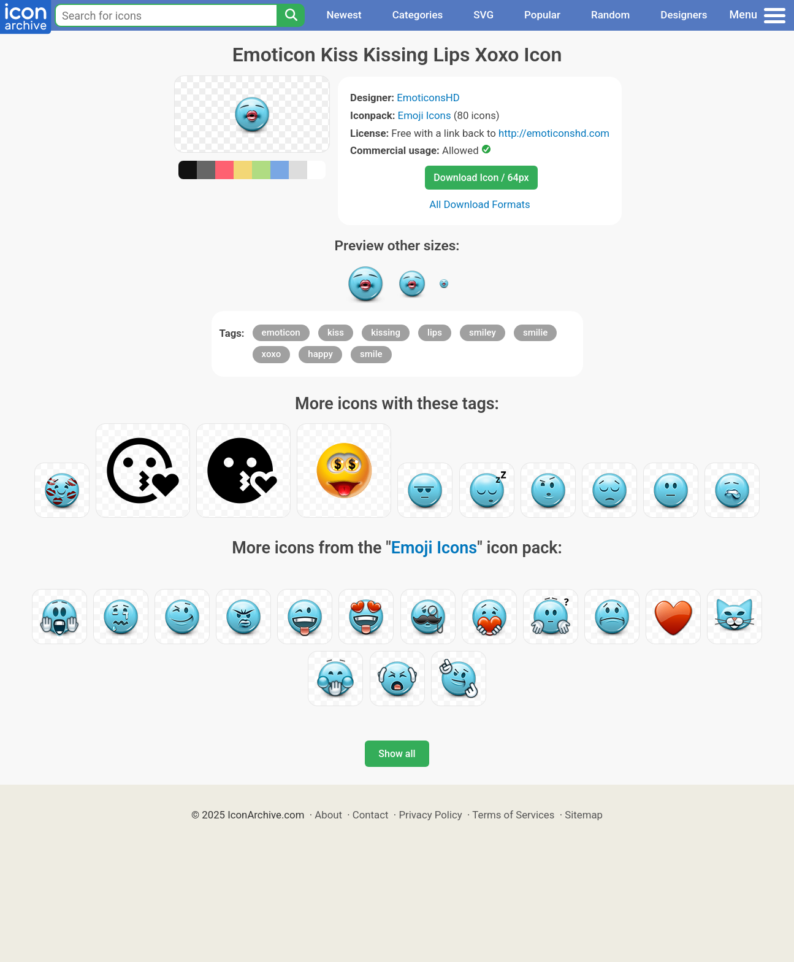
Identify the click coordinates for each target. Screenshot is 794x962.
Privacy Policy (430, 815)
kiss (335, 332)
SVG (483, 15)
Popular (542, 15)
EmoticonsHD (428, 97)
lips (434, 332)
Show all (396, 754)
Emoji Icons (424, 115)
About (328, 815)
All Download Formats (479, 204)
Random (610, 15)
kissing (385, 332)
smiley (482, 332)
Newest (343, 15)
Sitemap (584, 815)
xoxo (271, 354)
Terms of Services (513, 815)
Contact (371, 815)
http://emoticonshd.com (553, 133)
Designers (683, 15)
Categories (417, 15)
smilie (535, 332)
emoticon (281, 332)
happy (320, 354)
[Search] (291, 15)
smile (371, 354)
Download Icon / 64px (481, 177)
